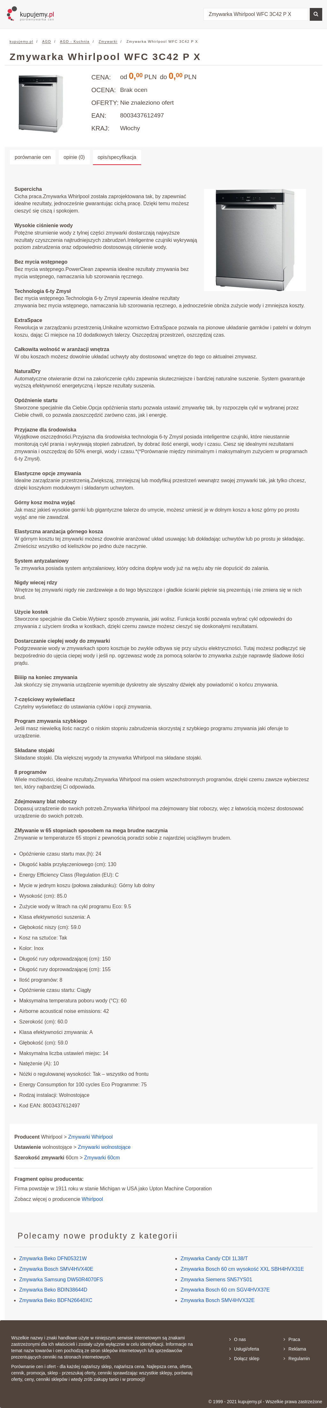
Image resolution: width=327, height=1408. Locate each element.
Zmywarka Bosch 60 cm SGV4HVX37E (225, 1289)
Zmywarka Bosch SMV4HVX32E (217, 1300)
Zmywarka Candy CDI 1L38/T (214, 1258)
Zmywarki (108, 41)
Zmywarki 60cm (102, 1157)
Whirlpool (92, 1199)
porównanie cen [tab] (33, 157)
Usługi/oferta (244, 1349)
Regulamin (297, 1358)
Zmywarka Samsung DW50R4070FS (61, 1279)
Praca (292, 1339)
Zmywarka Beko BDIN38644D (53, 1289)
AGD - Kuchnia (75, 41)
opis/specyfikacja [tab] (117, 157)
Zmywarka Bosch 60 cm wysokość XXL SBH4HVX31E (242, 1269)
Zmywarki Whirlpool (90, 1137)
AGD (46, 41)
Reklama (295, 1349)
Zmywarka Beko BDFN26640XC (55, 1300)
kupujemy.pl (21, 41)
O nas (237, 1339)
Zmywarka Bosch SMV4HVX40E (56, 1269)
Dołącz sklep (244, 1358)
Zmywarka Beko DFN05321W (53, 1258)
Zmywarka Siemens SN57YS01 (216, 1279)
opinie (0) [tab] (74, 157)
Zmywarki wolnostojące (104, 1147)
